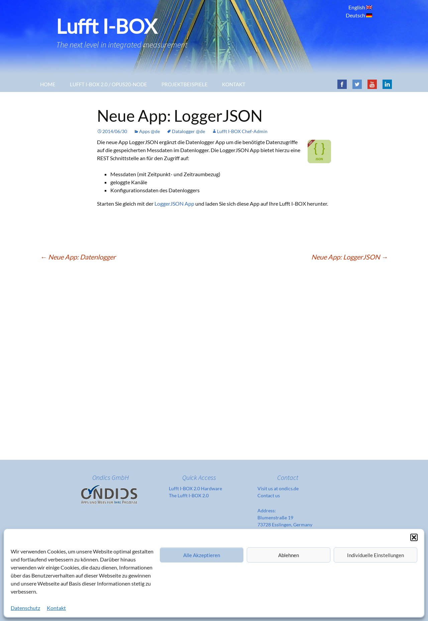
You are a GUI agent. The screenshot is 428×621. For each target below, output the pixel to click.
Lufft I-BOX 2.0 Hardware (195, 488)
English (357, 7)
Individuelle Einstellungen (375, 555)
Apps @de (149, 131)
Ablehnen (288, 555)
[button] (414, 537)
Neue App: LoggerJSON (349, 257)
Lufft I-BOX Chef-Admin (242, 131)
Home (48, 84)
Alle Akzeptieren (201, 555)
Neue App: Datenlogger (78, 257)
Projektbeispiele (185, 84)
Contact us (268, 495)
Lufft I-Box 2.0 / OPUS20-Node (108, 84)
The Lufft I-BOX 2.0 (189, 495)
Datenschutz (25, 608)
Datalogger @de (188, 131)
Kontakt (56, 608)
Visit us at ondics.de (278, 488)
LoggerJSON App (174, 203)
